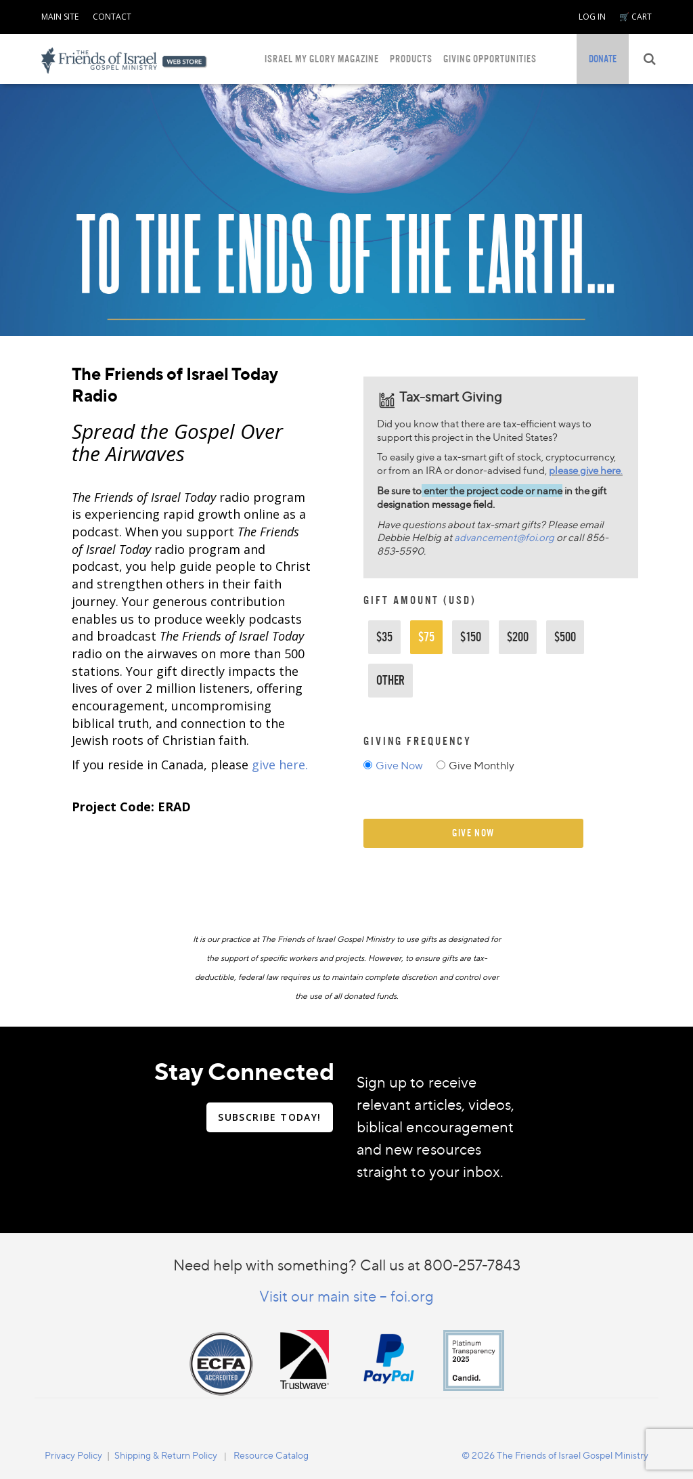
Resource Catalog (271, 1455)
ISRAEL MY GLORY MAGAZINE (322, 58)
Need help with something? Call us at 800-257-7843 (346, 1265)
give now (473, 832)
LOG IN (592, 16)
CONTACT (112, 16)
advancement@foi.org (504, 537)
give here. (280, 764)
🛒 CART (635, 16)
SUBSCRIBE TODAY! (269, 1117)
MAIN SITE (60, 16)
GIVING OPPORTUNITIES (490, 58)
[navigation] (60, 14)
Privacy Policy (73, 1455)
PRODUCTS (411, 58)
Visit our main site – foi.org (346, 1296)
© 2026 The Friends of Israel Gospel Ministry (555, 1455)
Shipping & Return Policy (165, 1455)
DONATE (603, 58)
